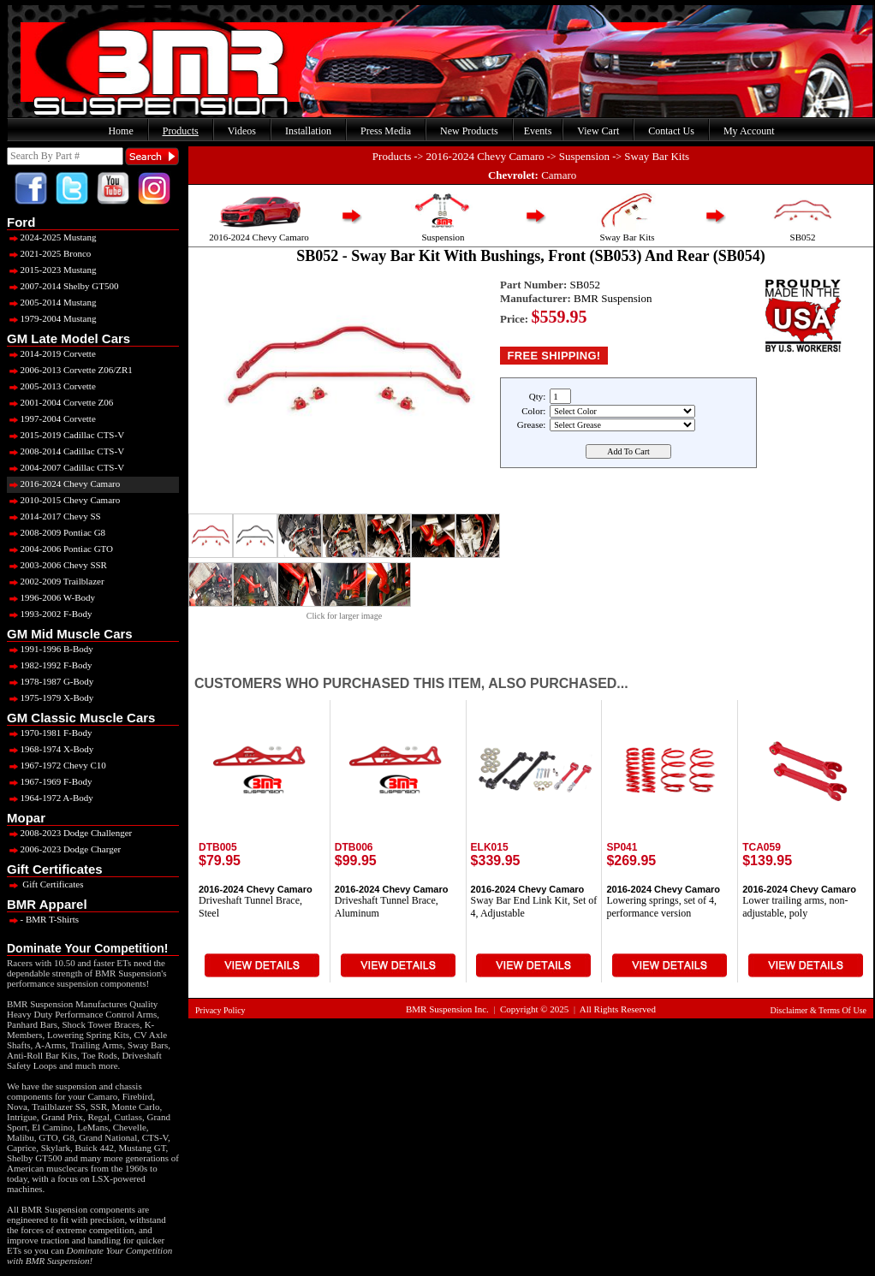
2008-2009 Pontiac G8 (56, 532)
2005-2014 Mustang (51, 302)
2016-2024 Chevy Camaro (63, 483)
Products (181, 131)
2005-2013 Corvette (51, 386)
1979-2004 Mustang (51, 318)
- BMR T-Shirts (43, 919)
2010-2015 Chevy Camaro (63, 500)
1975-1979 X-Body (50, 697)
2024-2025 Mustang (51, 237)
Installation (308, 131)
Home (120, 131)
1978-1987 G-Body (50, 681)
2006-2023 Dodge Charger (64, 849)
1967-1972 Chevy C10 (56, 765)
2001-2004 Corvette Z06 (60, 402)
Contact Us (671, 131)
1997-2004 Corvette (51, 418)
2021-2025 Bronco (49, 253)
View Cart (598, 131)
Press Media (385, 131)
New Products (469, 131)
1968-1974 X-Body (50, 749)
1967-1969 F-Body (49, 781)
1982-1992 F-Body (49, 665)
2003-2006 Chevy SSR (57, 565)
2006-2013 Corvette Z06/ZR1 (70, 370)
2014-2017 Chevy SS (54, 516)
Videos (242, 131)
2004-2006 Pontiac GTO (60, 548)
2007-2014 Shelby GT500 (62, 286)
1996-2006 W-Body (51, 597)
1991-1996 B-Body (50, 649)
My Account (749, 131)
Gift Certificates (45, 884)
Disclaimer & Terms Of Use (818, 1010)
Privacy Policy (220, 1010)
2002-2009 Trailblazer (55, 581)
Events (538, 131)
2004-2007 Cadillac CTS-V (65, 467)
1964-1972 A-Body (50, 797)
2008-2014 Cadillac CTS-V (65, 451)
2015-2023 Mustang (51, 269)
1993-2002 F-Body (49, 613)
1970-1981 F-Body (49, 732)
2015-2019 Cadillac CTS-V (65, 435)
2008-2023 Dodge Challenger (69, 833)
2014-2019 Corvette (51, 353)
